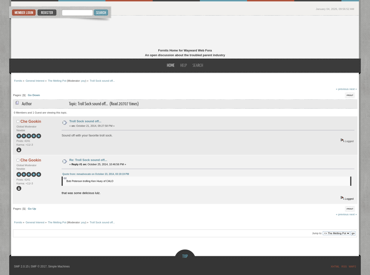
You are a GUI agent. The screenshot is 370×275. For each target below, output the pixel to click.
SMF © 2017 (39, 266)
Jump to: (317, 233)
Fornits (185, 32)
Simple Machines (59, 266)
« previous (342, 88)
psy (83, 80)
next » (353, 88)
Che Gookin (31, 121)
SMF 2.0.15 (21, 266)
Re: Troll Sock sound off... (88, 160)
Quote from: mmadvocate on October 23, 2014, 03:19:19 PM (95, 174)
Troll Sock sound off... (85, 121)
